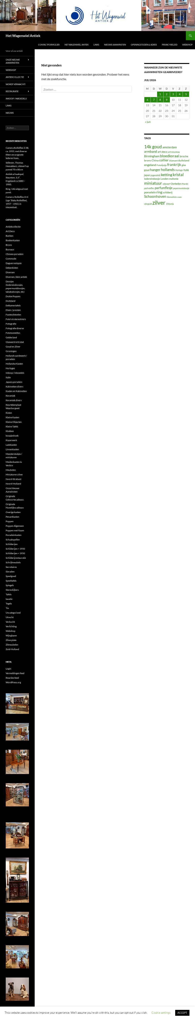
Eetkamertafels (13, 305)
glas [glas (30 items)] (184, 165)
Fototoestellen (13, 332)
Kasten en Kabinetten (16, 391)
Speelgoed (11, 576)
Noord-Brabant (13, 479)
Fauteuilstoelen (13, 314)
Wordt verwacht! (16, 84)
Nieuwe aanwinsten (115, 44)
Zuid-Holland (12, 649)
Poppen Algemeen (15, 525)
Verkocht (10, 621)
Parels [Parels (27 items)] (185, 183)
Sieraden (10, 571)
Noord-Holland (13, 483)
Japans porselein (14, 382)
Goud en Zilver (13, 346)
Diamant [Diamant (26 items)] (173, 160)
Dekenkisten (12, 267)
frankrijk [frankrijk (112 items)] (174, 165)
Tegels (9, 603)
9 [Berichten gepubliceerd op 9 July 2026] (166, 99)
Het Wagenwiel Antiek (23, 36)
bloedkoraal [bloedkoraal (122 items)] (169, 156)
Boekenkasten (13, 240)
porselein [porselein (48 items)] (150, 192)
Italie (8, 377)
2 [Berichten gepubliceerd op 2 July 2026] (166, 94)
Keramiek (10, 395)
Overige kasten (13, 512)
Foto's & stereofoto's (16, 319)
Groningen (11, 351)
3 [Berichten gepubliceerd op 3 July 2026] (173, 94)
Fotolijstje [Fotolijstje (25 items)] (162, 165)
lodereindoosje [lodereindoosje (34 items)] (152, 178)
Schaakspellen (13, 539)
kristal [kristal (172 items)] (178, 174)
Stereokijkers (12, 589)
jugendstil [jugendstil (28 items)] (155, 175)
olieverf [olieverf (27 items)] (166, 183)
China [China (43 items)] (155, 160)
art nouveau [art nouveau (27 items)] (174, 151)
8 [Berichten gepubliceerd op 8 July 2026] (160, 99)
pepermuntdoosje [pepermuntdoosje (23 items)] (181, 188)
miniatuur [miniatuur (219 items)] (153, 183)
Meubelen (11, 469)
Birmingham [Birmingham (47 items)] (151, 156)
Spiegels (10, 585)
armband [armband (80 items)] (150, 151)
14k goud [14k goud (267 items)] (153, 146)
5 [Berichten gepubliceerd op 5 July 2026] (186, 94)
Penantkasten (12, 516)
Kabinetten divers (14, 386)
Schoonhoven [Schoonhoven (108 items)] (155, 196)
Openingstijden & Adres (144, 44)
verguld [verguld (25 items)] (148, 204)
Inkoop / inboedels (16, 98)
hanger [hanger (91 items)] (155, 170)
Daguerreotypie (14, 263)
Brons (9, 244)
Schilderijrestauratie (16, 557)
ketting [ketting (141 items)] (166, 174)
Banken (9, 235)
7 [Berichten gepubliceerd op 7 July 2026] (154, 99)
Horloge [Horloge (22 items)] (179, 170)
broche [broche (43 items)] (184, 156)
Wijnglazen (11, 635)
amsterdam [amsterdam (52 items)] (169, 147)
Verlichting (11, 626)
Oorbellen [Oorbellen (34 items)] (176, 183)
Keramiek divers (14, 400)
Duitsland (10, 300)
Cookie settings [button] (161, 1012)
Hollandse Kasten (14, 363)
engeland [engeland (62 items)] (150, 165)
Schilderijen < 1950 (15, 553)
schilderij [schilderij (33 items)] (167, 192)
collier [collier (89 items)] (164, 160)
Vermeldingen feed (15, 673)
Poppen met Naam (15, 530)
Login (8, 668)
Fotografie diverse (15, 328)
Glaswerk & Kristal (15, 342)
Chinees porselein (14, 254)
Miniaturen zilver (14, 474)
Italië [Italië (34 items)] (186, 170)
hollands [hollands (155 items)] (168, 169)
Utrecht (10, 617)
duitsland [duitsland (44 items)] (183, 160)
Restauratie (12, 91)
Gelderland (11, 337)
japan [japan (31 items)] (147, 175)
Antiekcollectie (15, 77)
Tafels (8, 594)
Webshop (187, 44)
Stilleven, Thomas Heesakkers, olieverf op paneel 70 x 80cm (17, 166)
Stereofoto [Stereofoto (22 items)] (172, 197)
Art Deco (10, 231)
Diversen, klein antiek (16, 276)
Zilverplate (11, 640)
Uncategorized (13, 612)
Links (96, 44)
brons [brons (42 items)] (147, 160)
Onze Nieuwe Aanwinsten (13, 61)
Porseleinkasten (14, 535)
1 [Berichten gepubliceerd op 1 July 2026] (160, 94)
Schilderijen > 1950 (15, 548)
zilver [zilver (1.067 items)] (158, 202)
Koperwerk (11, 440)
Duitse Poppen (13, 296)
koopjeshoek (12, 435)
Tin (7, 608)
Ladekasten (11, 444)
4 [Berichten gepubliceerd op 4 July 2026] (179, 94)
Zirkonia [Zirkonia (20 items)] (170, 204)
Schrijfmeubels (13, 562)
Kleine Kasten (12, 417)
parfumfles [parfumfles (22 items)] (149, 188)
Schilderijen (12, 544)
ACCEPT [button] (182, 1012)
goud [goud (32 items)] (146, 170)
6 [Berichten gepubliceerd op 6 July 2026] (147, 99)
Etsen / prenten (13, 310)
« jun (148, 121)
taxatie (9, 599)
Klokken (10, 431)
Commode (11, 258)
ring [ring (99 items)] (159, 192)
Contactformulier (49, 44)
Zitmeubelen (12, 644)
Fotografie (11, 323)
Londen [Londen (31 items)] (165, 178)
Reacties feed (12, 677)
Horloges (10, 368)
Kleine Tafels (12, 426)
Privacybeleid (169, 44)
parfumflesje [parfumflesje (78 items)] (164, 188)
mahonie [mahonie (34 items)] (173, 178)
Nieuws (10, 113)
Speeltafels (11, 580)
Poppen (10, 521)
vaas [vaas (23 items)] (179, 197)
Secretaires (11, 567)
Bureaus (10, 249)
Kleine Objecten (14, 422)
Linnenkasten (12, 449)
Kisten (9, 412)
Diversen (10, 272)
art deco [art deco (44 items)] (162, 151)
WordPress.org (13, 682)
